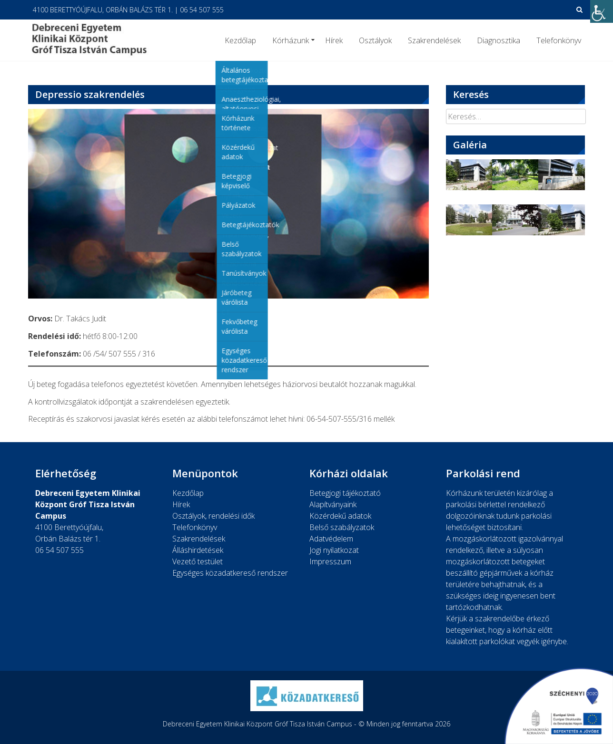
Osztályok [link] (375, 40)
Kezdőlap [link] (240, 40)
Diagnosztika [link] (498, 40)
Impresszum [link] (330, 561)
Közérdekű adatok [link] (340, 516)
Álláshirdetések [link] (197, 550)
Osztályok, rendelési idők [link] (213, 516)
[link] (601, 11)
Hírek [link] (334, 40)
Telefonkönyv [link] (558, 40)
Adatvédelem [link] (331, 538)
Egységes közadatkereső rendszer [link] (230, 573)
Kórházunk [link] (290, 40)
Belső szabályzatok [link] (341, 527)
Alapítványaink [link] (332, 504)
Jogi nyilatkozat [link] (334, 550)
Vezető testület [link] (197, 561)
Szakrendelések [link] (434, 40)
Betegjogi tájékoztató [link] (345, 493)
